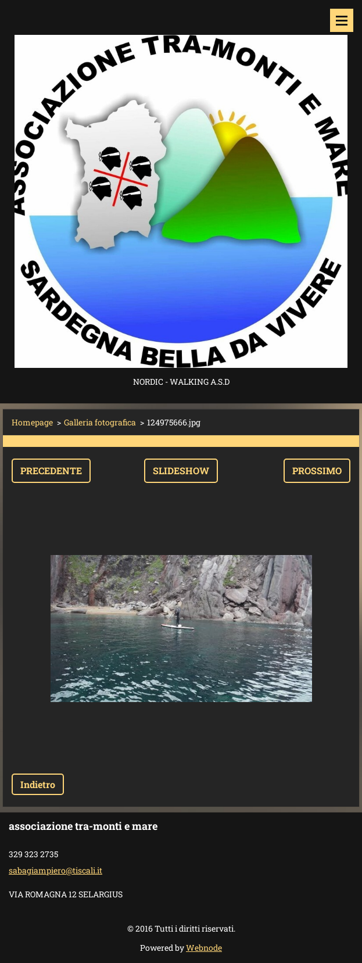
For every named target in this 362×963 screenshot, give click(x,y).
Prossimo (317, 470)
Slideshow (181, 470)
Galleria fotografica (100, 422)
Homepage (32, 422)
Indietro (37, 784)
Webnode (204, 947)
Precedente (51, 470)
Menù (341, 20)
